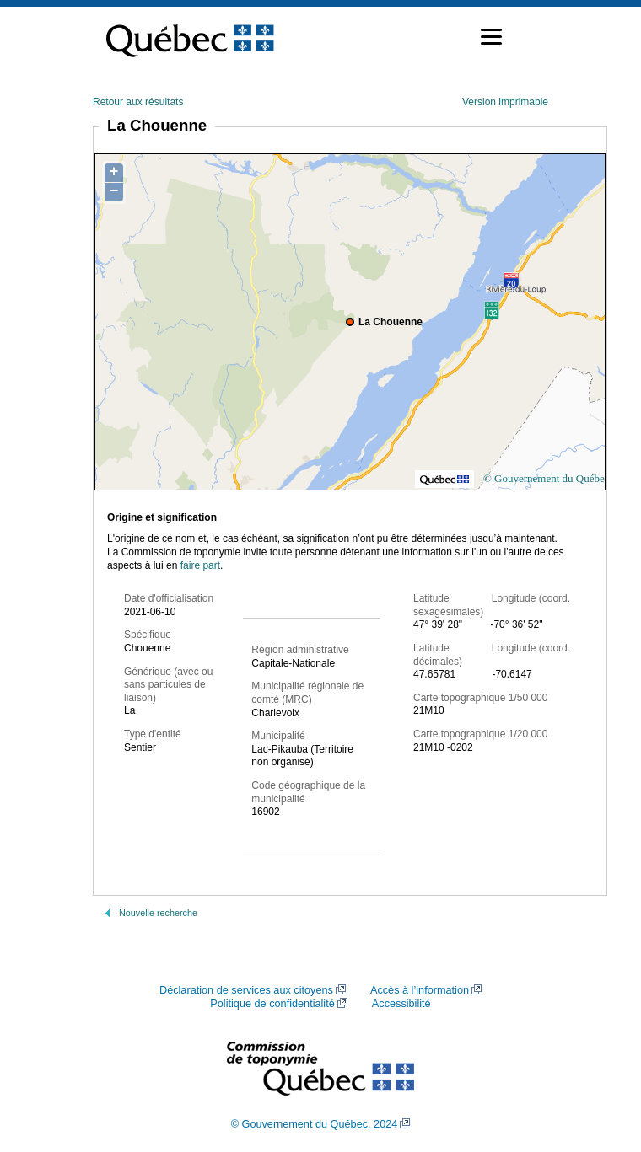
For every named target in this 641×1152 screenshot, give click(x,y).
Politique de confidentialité (272, 1004)
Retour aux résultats (138, 102)
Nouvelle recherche (158, 913)
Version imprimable (505, 102)
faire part (200, 565)
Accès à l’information (419, 990)
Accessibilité (401, 1004)
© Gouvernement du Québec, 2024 (314, 1124)
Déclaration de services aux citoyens (246, 990)
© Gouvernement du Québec (546, 478)
